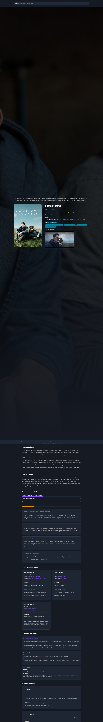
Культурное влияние (35, 444)
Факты (50, 444)
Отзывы (44, 444)
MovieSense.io (20, 3)
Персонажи (47, 441)
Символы (54, 441)
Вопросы (70, 444)
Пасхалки (56, 444)
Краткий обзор (19, 441)
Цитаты (60, 441)
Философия (67, 441)
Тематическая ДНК (38, 441)
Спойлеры (63, 444)
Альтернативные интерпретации (79, 441)
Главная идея (28, 441)
